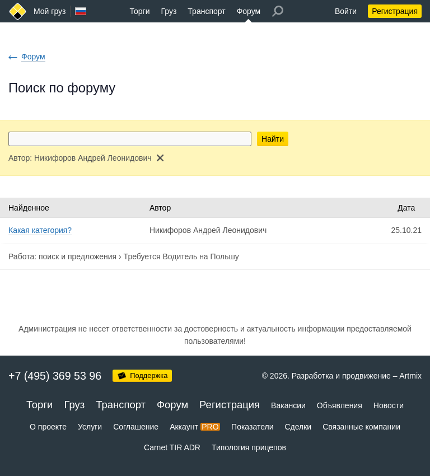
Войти (346, 11)
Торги (140, 11)
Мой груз (50, 11)
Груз (168, 11)
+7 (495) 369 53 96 (54, 376)
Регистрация (395, 11)
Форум (249, 11)
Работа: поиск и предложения (62, 256)
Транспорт (206, 11)
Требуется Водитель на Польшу (181, 256)
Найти (272, 138)
